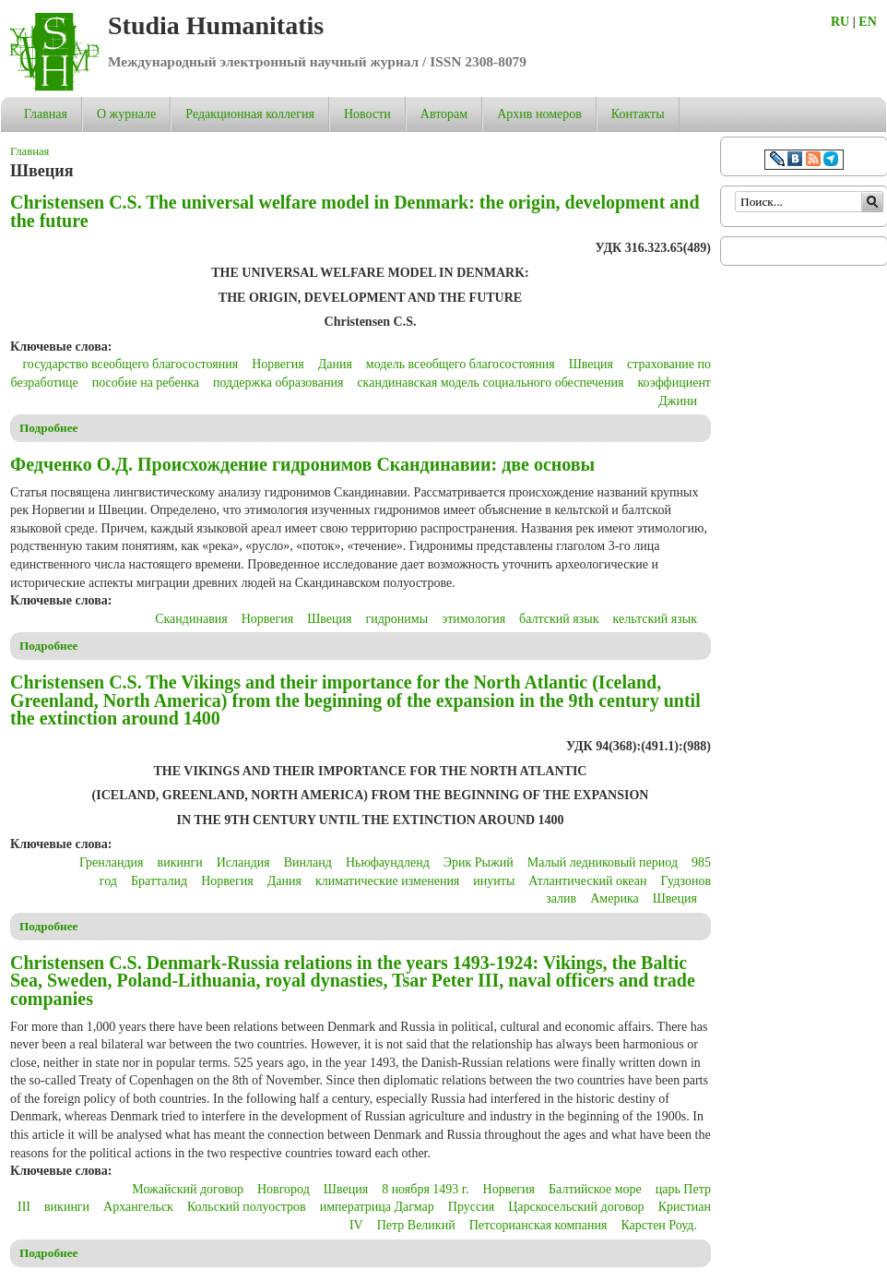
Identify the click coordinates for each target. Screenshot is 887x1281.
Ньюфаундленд (388, 862)
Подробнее (48, 428)
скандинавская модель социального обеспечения (490, 382)
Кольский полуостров (246, 1207)
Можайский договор (187, 1189)
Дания (335, 364)
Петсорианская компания (538, 1225)
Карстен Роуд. (659, 1225)
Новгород (283, 1189)
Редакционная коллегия (249, 114)
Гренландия (111, 862)
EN (867, 22)
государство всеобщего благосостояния (130, 364)
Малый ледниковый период (602, 862)
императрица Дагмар (377, 1207)
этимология (473, 619)
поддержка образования (278, 382)
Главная (45, 114)
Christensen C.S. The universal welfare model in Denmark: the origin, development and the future (355, 211)
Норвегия (278, 364)
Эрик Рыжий (479, 862)
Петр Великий (416, 1225)
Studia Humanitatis (216, 25)
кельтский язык (655, 619)
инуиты (493, 881)
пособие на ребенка (145, 382)
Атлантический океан (587, 881)
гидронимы (397, 619)
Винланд (308, 862)
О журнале (126, 114)
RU (840, 22)
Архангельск (138, 1207)
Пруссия (471, 1207)
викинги (180, 862)
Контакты (638, 114)
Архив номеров (539, 114)
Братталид (159, 881)
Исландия (243, 862)
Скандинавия (191, 619)
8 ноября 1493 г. (425, 1189)
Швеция (591, 364)
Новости (367, 114)
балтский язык (558, 619)
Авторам (443, 114)
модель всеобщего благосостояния (460, 364)
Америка (614, 898)
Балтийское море (595, 1189)
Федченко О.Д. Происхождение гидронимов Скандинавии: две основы (302, 464)
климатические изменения (387, 881)
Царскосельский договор (576, 1207)
